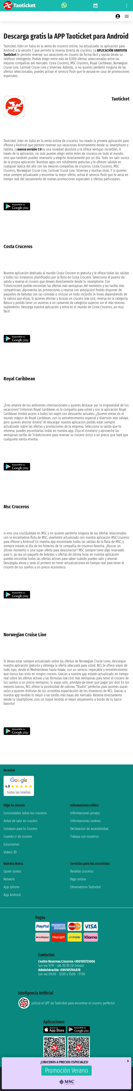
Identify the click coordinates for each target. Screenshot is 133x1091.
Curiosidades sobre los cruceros (25, 813)
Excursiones (11, 844)
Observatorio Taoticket (85, 887)
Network (9, 879)
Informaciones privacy (85, 813)
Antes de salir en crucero (20, 821)
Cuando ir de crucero (18, 836)
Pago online (78, 879)
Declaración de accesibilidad (89, 829)
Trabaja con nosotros (84, 836)
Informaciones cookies (85, 821)
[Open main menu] (126, 16)
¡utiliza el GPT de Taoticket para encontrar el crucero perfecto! (66, 1003)
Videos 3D (10, 852)
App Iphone (11, 887)
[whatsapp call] (64, 5)
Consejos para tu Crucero (20, 829)
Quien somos (12, 871)
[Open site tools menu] (126, 5)
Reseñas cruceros (81, 871)
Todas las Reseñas (19, 792)
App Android (12, 895)
